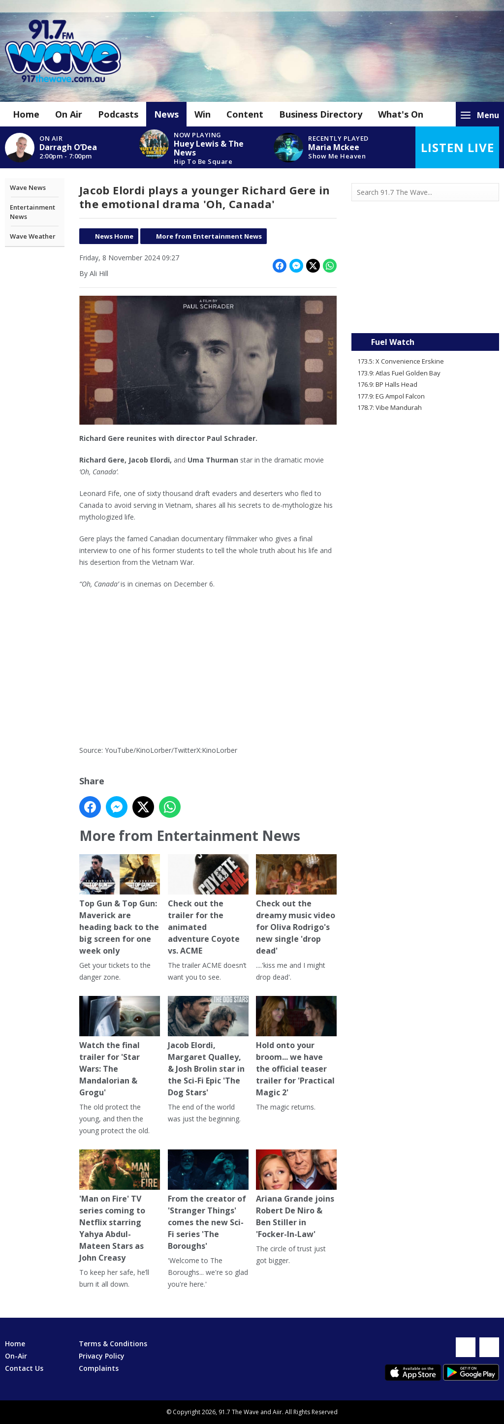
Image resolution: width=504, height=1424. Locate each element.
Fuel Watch (392, 342)
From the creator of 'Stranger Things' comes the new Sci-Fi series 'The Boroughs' (207, 1200)
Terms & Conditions (113, 1343)
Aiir (277, 1412)
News (166, 114)
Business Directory (320, 114)
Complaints (99, 1368)
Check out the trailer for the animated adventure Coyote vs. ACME (207, 906)
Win (202, 114)
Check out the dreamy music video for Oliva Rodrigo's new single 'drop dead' (296, 906)
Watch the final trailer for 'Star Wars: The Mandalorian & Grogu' (119, 1047)
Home (26, 114)
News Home (114, 236)
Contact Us (24, 1368)
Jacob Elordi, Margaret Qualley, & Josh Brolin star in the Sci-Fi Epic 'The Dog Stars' (207, 1047)
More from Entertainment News (209, 236)
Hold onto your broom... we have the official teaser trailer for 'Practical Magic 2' (296, 1047)
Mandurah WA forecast (425, 313)
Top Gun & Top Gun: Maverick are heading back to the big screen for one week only (119, 906)
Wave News (28, 187)
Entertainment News (32, 212)
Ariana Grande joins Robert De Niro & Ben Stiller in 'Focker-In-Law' (296, 1194)
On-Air (16, 1356)
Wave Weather (33, 236)
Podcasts (118, 114)
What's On (400, 114)
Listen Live (457, 147)
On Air (68, 114)
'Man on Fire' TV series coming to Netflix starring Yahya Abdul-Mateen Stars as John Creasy (119, 1206)
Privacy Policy (102, 1356)
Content (244, 114)
